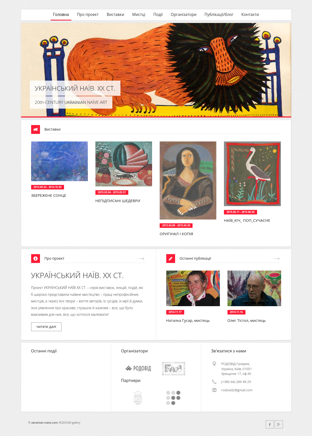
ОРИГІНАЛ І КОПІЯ (176, 233)
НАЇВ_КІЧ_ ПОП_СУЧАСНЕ (247, 220)
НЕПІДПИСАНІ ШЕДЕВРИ (117, 200)
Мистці (138, 14)
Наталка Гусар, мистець (188, 320)
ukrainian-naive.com (44, 422)
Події (158, 14)
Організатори (184, 14)
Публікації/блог (218, 14)
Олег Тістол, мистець (246, 320)
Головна (61, 14)
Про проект (88, 14)
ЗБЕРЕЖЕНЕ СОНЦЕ (48, 195)
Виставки (115, 14)
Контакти (250, 14)
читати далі (46, 326)
